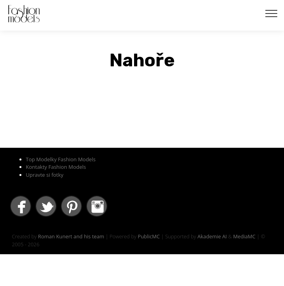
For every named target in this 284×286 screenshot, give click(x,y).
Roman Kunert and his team (71, 236)
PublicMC (149, 236)
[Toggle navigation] (271, 13)
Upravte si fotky (44, 174)
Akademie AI (212, 236)
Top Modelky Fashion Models (61, 159)
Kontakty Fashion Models (56, 166)
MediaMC (244, 236)
